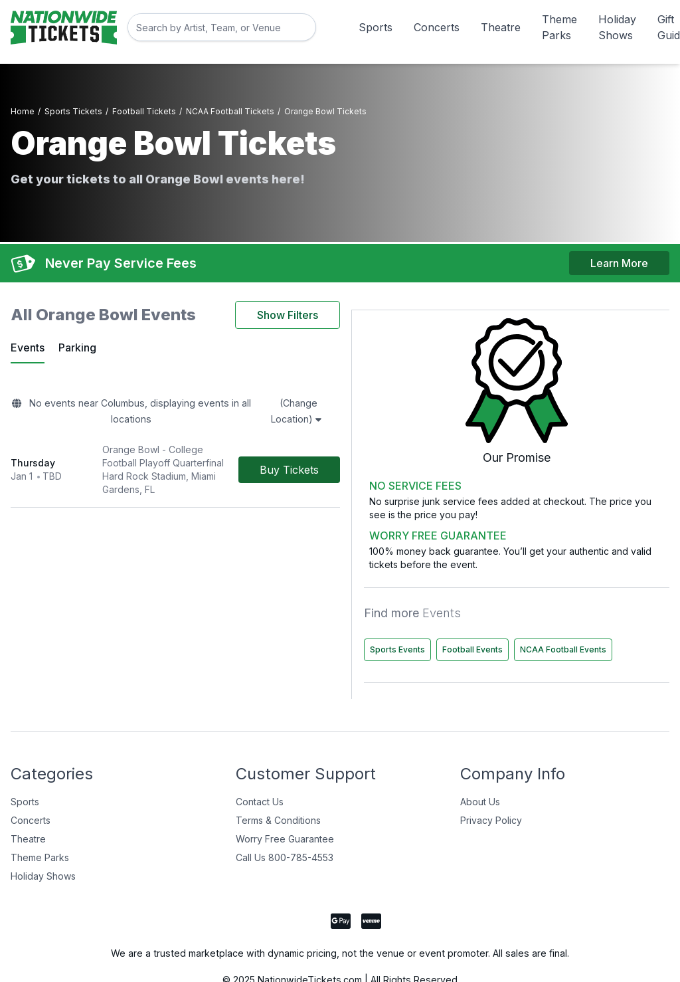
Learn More (619, 253)
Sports (375, 27)
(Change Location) (396, 398)
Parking (79, 340)
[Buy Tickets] (411, 435)
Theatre (501, 27)
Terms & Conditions (278, 793)
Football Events (614, 594)
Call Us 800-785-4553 (284, 830)
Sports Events (538, 594)
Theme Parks (559, 27)
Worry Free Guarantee (285, 811)
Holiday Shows (617, 27)
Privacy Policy (491, 793)
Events (27, 340)
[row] (236, 435)
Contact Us (260, 774)
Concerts (437, 27)
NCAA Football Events (554, 622)
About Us (480, 774)
